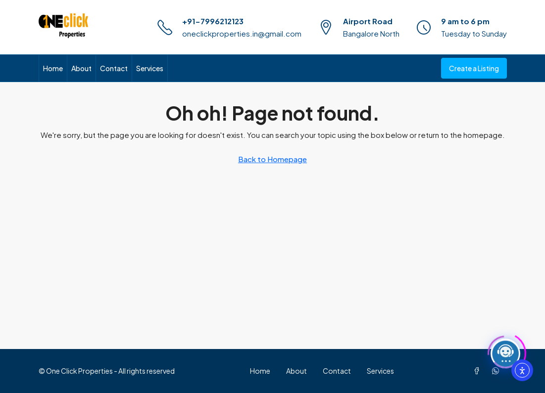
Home (53, 68)
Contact (114, 68)
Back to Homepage (272, 159)
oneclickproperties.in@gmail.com (241, 33)
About (81, 68)
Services (149, 68)
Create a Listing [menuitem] (474, 68)
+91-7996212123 (213, 21)
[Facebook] (478, 370)
